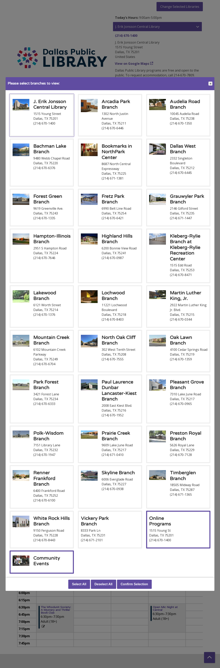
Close (210, 83)
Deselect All (103, 584)
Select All (79, 584)
